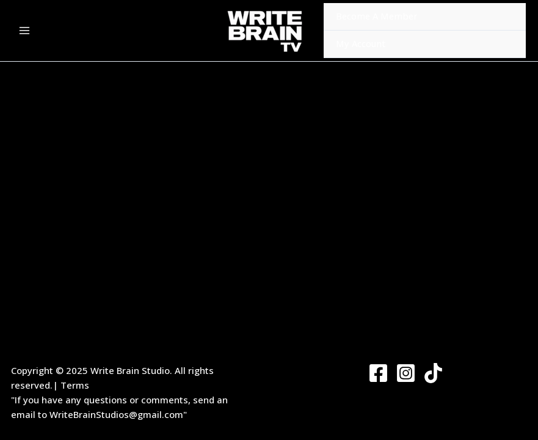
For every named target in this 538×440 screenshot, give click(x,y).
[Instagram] (406, 373)
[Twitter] (433, 373)
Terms (74, 385)
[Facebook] (378, 373)
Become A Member (377, 16)
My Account (360, 43)
